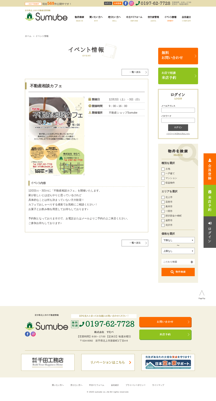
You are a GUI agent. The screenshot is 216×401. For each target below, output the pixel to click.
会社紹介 (115, 385)
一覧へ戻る (135, 72)
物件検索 (178, 272)
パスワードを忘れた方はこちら (178, 133)
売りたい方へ (76, 385)
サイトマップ (158, 385)
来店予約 (165, 334)
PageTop (202, 298)
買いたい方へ (58, 385)
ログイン (108, 3)
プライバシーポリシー (136, 385)
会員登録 (117, 3)
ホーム (28, 36)
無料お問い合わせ (172, 55)
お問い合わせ (165, 321)
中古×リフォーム (96, 385)
